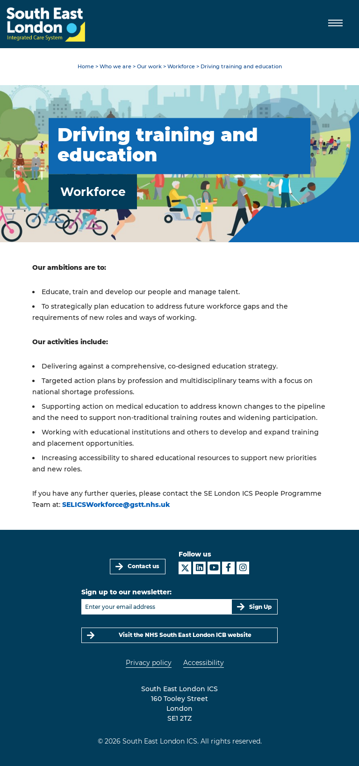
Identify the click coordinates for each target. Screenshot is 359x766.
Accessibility (203, 662)
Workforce (181, 67)
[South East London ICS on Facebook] (228, 568)
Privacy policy (149, 662)
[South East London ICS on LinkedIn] (199, 568)
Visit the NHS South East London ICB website (185, 634)
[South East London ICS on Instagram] (243, 568)
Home (86, 67)
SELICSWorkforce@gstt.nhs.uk (116, 504)
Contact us (143, 566)
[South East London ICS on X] (185, 568)
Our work (149, 67)
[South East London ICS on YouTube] (214, 568)
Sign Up (260, 606)
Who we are (115, 67)
